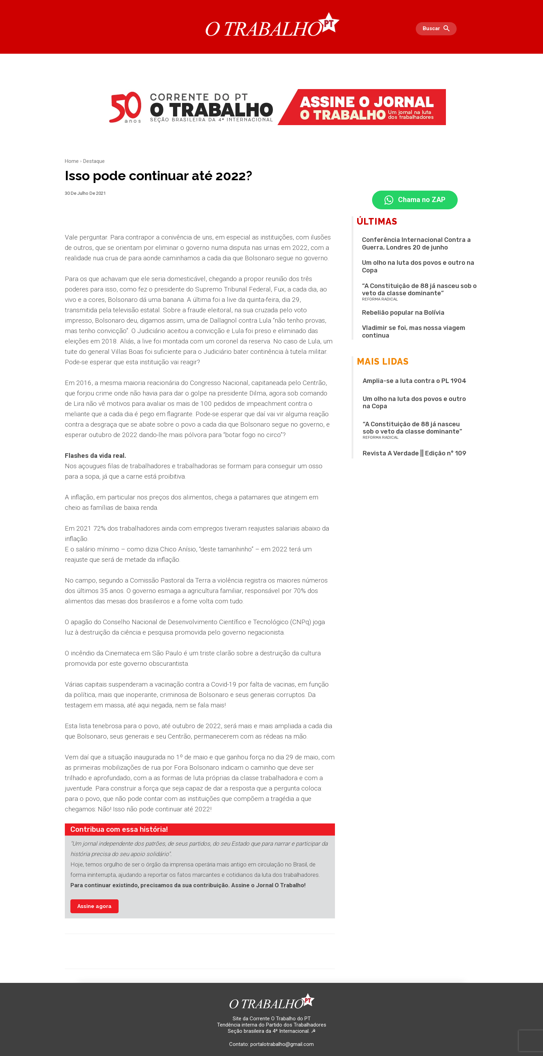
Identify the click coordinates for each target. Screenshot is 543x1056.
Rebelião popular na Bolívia (403, 313)
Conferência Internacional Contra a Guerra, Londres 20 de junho (416, 244)
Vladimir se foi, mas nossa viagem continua (413, 332)
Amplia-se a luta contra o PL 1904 (414, 381)
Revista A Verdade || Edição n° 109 (414, 453)
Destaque (94, 161)
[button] (438, 28)
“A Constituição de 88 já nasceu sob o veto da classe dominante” (419, 289)
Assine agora (94, 906)
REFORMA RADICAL (380, 300)
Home (72, 161)
